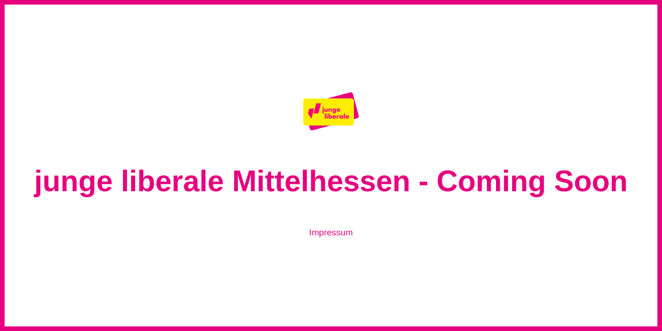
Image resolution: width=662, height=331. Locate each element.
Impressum (331, 232)
